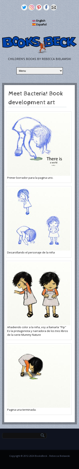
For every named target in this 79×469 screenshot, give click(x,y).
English (38, 21)
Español (39, 24)
